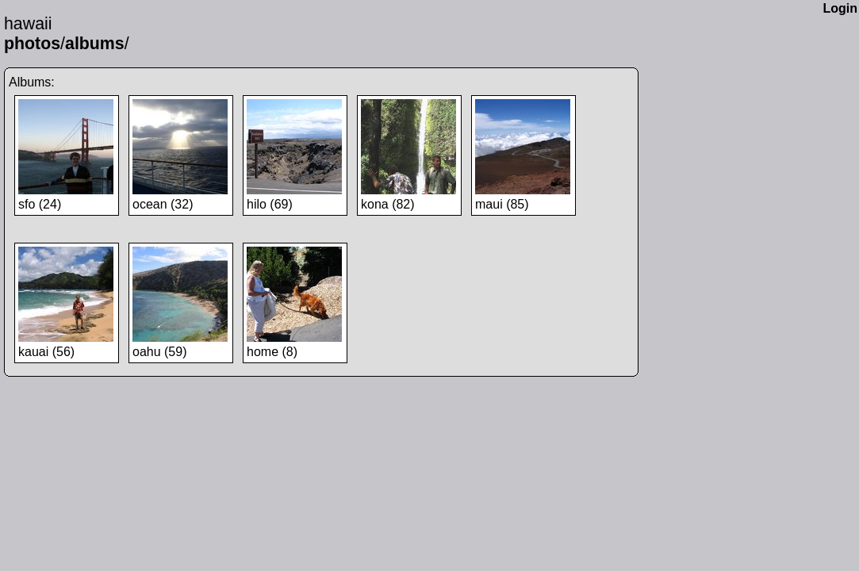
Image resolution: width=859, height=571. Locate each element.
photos (32, 43)
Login (840, 8)
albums (95, 43)
